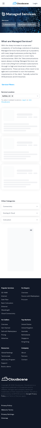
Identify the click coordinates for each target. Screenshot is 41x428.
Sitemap (4, 418)
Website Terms (7, 410)
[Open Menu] (3, 3)
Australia (24, 331)
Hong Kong (25, 342)
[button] (12, 96)
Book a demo (6, 367)
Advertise (4, 338)
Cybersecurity (9, 24)
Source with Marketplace (30, 296)
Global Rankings (7, 353)
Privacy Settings (7, 414)
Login (35, 3)
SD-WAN (4, 293)
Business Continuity (26, 24)
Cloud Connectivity (8, 313)
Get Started (5, 328)
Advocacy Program (8, 360)
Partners (24, 356)
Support (4, 363)
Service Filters (8, 84)
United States (26, 324)
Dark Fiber (5, 300)
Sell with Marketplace (9, 331)
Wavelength (5, 310)
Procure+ (24, 300)
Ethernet (4, 306)
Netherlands (25, 335)
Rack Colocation (7, 303)
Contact (24, 360)
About (23, 353)
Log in (24, 100)
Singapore (25, 338)
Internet (4, 296)
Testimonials (5, 356)
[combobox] (20, 96)
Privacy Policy (6, 405)
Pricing (3, 335)
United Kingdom (27, 328)
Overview (24, 293)
